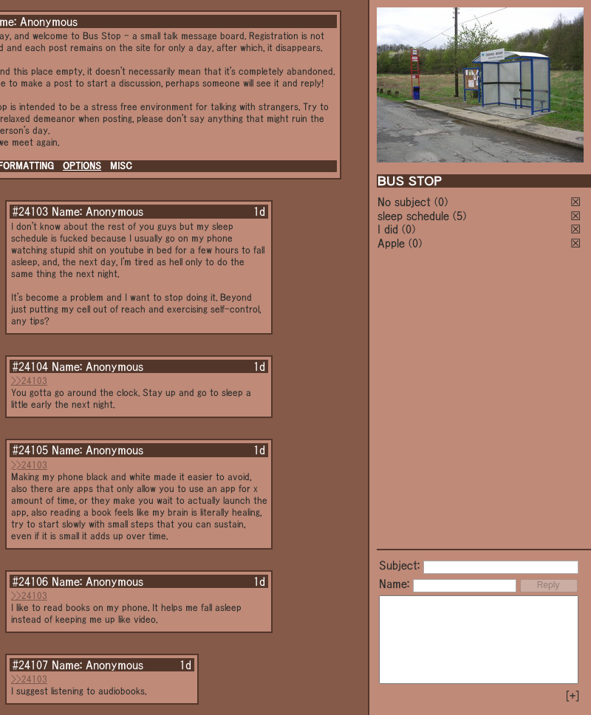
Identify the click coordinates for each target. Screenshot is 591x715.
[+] (572, 696)
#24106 (30, 581)
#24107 (30, 665)
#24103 (30, 211)
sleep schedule (413, 216)
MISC (121, 166)
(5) (459, 216)
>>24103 (29, 381)
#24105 (30, 450)
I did (388, 229)
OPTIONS (82, 166)
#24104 (30, 366)
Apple (391, 243)
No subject (406, 202)
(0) (441, 202)
